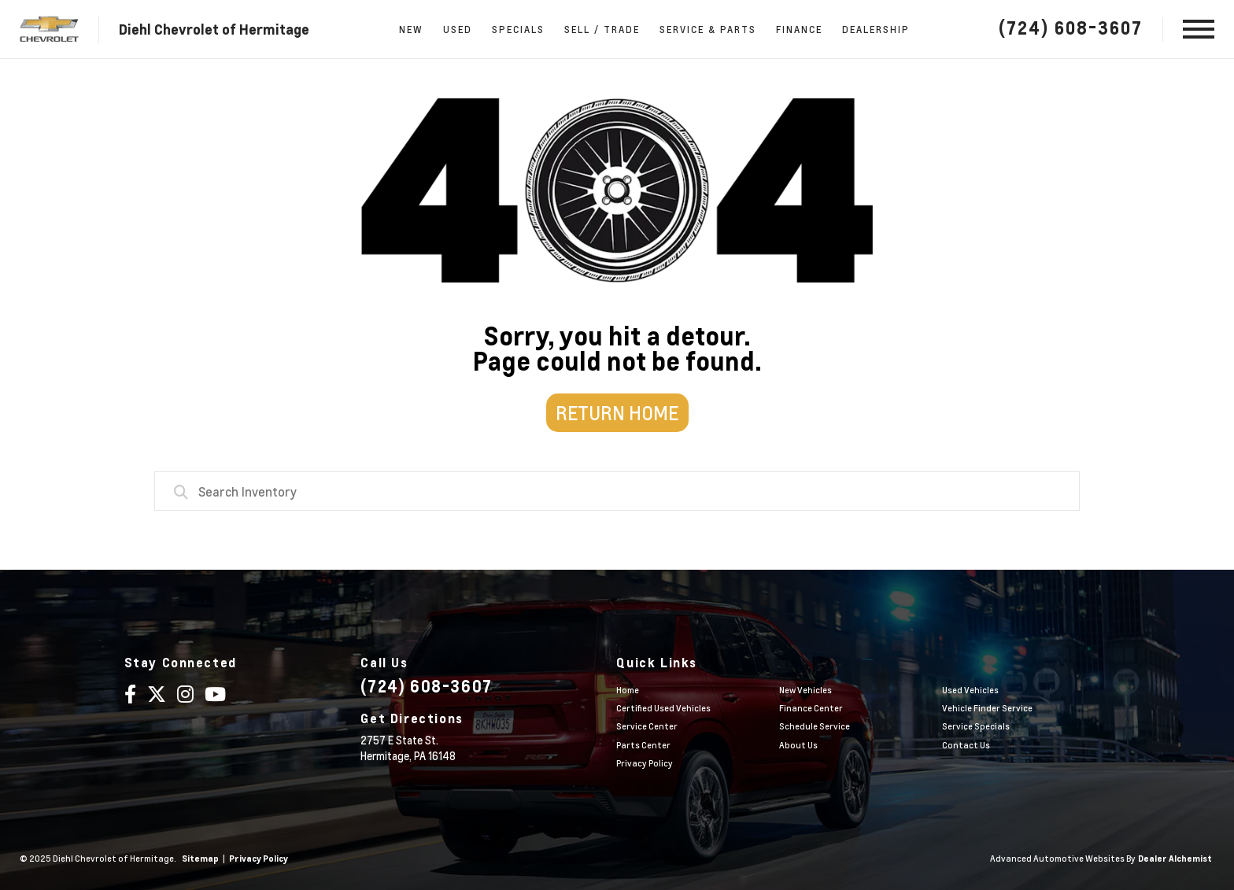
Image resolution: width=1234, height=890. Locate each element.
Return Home (617, 413)
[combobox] (617, 491)
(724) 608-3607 (1071, 27)
